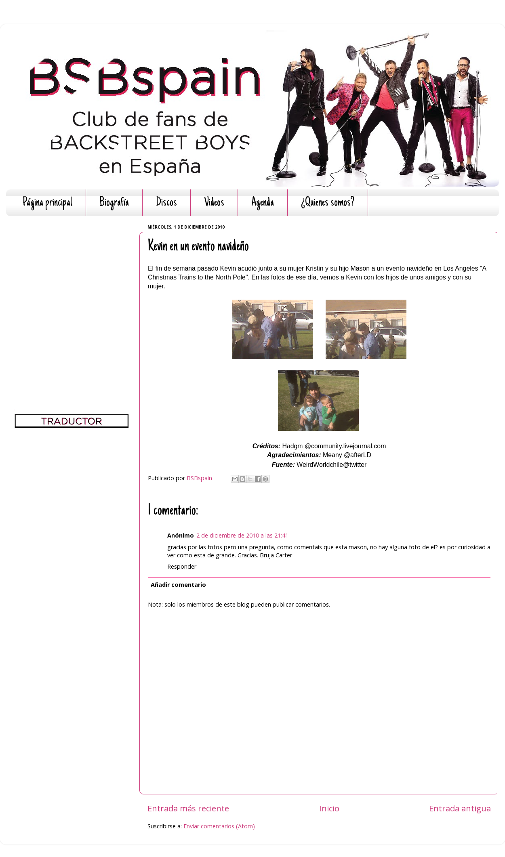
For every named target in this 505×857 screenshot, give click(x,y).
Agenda (262, 203)
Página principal (47, 203)
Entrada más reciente (188, 808)
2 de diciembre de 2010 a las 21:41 (242, 535)
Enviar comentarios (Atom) (219, 826)
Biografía (114, 203)
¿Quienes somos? (327, 203)
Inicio (329, 808)
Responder (181, 566)
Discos (166, 203)
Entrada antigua (460, 808)
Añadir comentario (178, 584)
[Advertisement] (76, 298)
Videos (214, 203)
